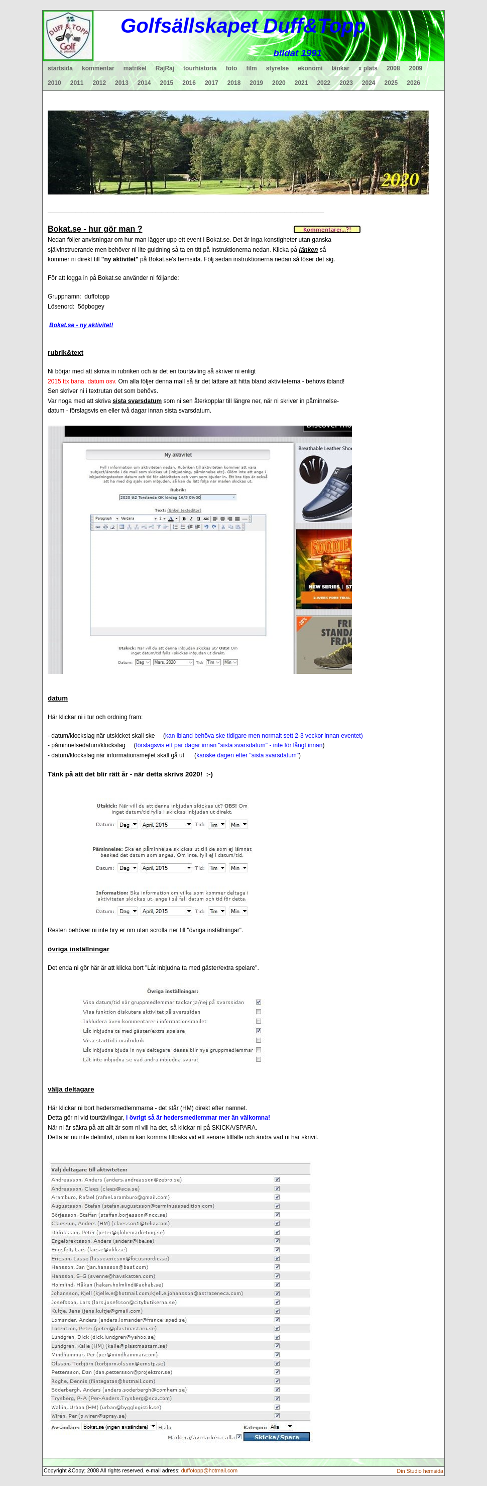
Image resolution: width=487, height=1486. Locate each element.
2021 (301, 82)
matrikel (135, 68)
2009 (416, 68)
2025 (391, 82)
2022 (323, 82)
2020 (279, 82)
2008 (393, 68)
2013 (122, 82)
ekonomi (310, 68)
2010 (54, 82)
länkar (340, 68)
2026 (413, 82)
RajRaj (165, 68)
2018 (234, 82)
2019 (256, 82)
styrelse (277, 68)
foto (231, 68)
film (251, 68)
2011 (77, 82)
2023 (346, 82)
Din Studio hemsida (420, 1471)
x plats (368, 68)
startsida (60, 68)
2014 (144, 82)
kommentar (98, 68)
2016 (189, 82)
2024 (369, 82)
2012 (99, 82)
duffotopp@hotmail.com (209, 1470)
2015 (167, 82)
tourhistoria (200, 68)
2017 (211, 82)
